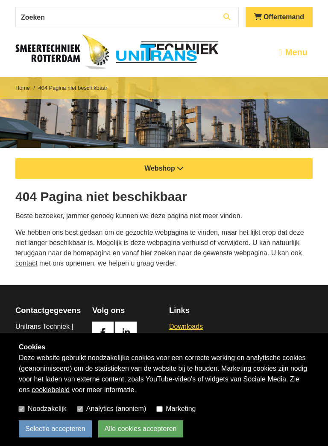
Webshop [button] (164, 168)
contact (26, 263)
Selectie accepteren (55, 428)
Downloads (186, 326)
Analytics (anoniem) (116, 408)
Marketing (181, 408)
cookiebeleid (51, 389)
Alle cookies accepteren (141, 428)
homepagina (92, 253)
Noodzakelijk (47, 408)
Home (22, 88)
